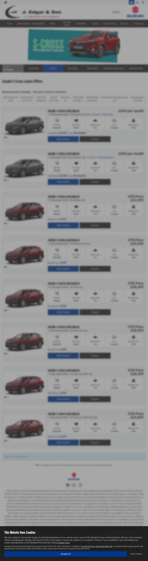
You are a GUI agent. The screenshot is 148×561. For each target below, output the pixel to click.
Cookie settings (136, 554)
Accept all (66, 553)
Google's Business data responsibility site (97, 546)
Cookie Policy (64, 543)
